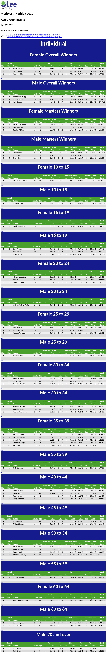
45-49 (38, 35)
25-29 (22, 35)
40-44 (34, 35)
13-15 (9, 35)
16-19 (14, 35)
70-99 (58, 35)
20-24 (18, 35)
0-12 (6, 35)
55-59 (46, 35)
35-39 (30, 35)
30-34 (26, 35)
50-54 (42, 35)
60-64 (50, 35)
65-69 (54, 35)
